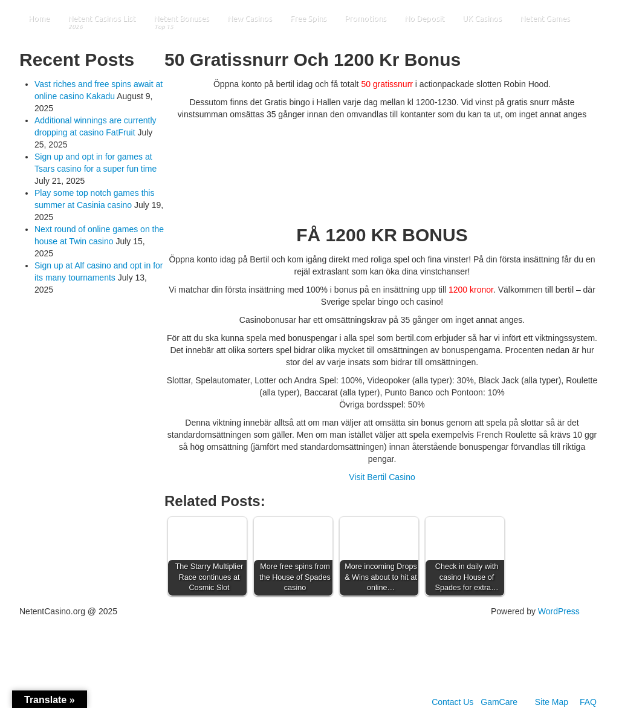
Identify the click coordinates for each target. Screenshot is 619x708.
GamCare (499, 702)
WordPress (559, 611)
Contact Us (452, 702)
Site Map (551, 702)
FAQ (588, 702)
